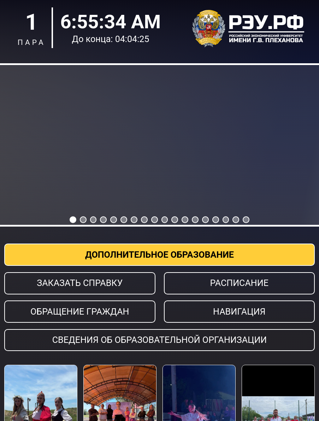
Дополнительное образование (159, 255)
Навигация (239, 311)
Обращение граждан (79, 311)
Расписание (239, 283)
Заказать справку (80, 283)
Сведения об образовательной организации (159, 340)
